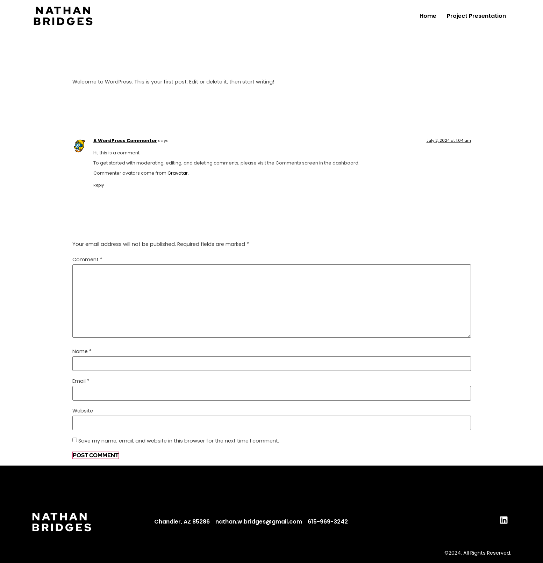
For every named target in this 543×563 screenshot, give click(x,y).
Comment (87, 259)
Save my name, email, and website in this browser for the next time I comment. (178, 440)
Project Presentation (476, 16)
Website (82, 410)
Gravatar (177, 173)
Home (428, 16)
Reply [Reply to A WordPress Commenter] (98, 185)
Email (81, 381)
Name (82, 351)
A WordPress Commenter (125, 140)
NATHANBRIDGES (63, 15)
